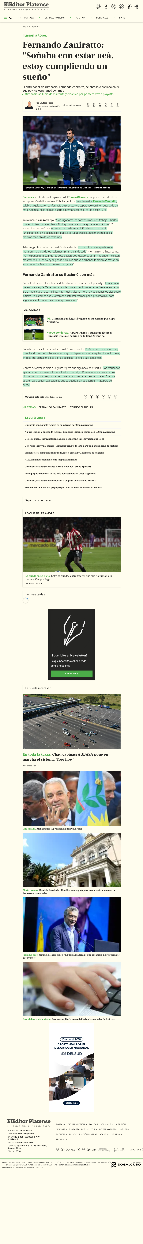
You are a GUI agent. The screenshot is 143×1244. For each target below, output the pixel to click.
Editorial (117, 1134)
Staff (132, 1150)
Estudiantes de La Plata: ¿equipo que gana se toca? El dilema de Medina (63, 487)
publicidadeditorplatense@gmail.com (85, 1162)
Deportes (35, 26)
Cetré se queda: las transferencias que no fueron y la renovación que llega (64, 438)
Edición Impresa (88, 1134)
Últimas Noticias (55, 17)
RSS (137, 1150)
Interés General (108, 1129)
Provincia (61, 1139)
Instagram (57, 1149)
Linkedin (94, 1149)
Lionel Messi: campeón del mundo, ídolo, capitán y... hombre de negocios (64, 452)
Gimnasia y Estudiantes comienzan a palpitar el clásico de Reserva (60, 480)
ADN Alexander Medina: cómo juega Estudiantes (51, 459)
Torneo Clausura (78, 197)
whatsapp (73, 1149)
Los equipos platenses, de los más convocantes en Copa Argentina (60, 473)
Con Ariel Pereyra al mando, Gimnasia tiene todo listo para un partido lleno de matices (71, 445)
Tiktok (78, 1149)
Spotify (88, 1149)
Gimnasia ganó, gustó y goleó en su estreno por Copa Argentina (59, 424)
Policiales (102, 17)
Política (80, 17)
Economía (61, 1134)
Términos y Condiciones (103, 1150)
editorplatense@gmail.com (46, 1162)
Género (124, 1129)
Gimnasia (28, 197)
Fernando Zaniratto (104, 201)
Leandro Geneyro (25, 1133)
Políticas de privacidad (119, 1150)
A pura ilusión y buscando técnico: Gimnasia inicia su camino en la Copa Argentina (70, 431)
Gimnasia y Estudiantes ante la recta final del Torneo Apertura (58, 466)
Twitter (68, 1149)
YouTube (83, 1149)
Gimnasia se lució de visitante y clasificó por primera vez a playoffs (69, 94)
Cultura (92, 1129)
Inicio (25, 26)
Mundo (73, 1134)
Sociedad (104, 1134)
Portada (29, 17)
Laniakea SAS (26, 1130)
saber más (71, 673)
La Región (124, 17)
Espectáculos (77, 1129)
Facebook (62, 1149)
